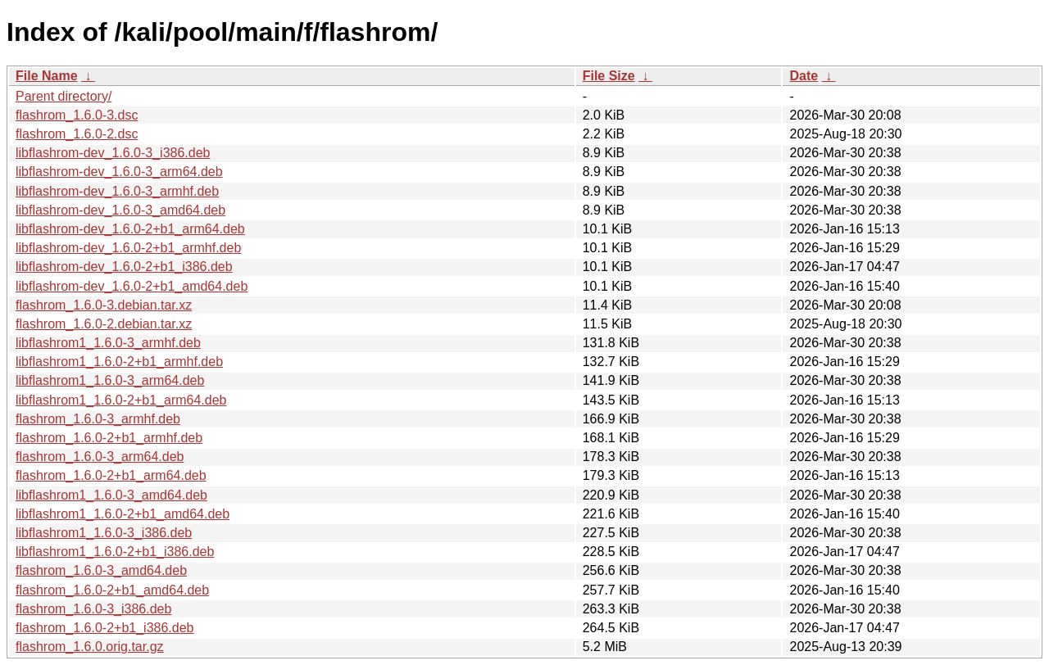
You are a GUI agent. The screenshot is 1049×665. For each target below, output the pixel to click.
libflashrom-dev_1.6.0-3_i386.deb (113, 153)
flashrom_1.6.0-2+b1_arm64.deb (111, 475)
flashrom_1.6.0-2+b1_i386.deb (105, 628)
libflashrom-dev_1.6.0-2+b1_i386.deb (124, 267)
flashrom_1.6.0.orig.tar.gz (90, 647)
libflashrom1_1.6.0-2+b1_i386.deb (115, 552)
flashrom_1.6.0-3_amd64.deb (101, 570)
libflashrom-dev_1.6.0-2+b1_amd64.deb (131, 286)
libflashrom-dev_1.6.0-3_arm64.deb (119, 172)
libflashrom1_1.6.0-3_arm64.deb (110, 380)
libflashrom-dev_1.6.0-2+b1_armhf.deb (128, 248)
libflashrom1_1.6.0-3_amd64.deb (111, 495)
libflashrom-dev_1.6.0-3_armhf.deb (117, 191)
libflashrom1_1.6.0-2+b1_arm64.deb (121, 400)
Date (803, 76)
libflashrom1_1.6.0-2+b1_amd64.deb (122, 514)
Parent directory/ (63, 96)
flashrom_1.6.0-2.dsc (77, 134)
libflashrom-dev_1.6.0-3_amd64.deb (120, 210)
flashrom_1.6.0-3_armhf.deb (98, 419)
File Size (609, 76)
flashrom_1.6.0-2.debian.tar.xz (104, 324)
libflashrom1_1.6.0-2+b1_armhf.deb (119, 362)
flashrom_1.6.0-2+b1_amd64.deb (112, 590)
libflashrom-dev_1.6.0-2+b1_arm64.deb (130, 229)
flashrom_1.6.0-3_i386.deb (93, 609)
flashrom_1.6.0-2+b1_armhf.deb (109, 438)
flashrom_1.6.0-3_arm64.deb (100, 457)
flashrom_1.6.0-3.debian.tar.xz (104, 305)
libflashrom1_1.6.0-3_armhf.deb (108, 343)
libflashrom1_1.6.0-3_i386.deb (104, 533)
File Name (47, 76)
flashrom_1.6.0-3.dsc (77, 115)
